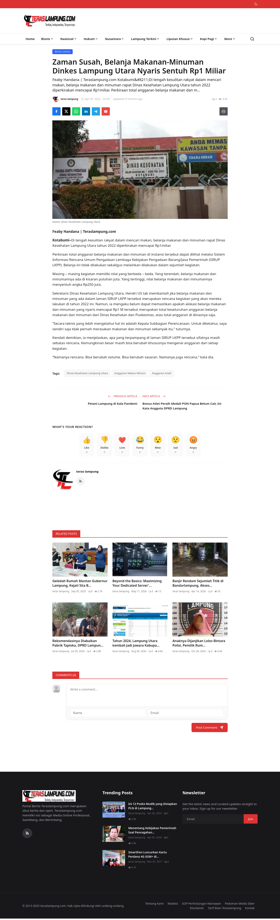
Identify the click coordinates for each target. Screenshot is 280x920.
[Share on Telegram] (96, 111)
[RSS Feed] (80, 483)
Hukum (91, 39)
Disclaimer (197, 909)
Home (30, 39)
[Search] (252, 39)
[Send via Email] (106, 111)
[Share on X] (66, 111)
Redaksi (173, 905)
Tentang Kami (154, 905)
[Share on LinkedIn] (86, 111)
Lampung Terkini (145, 39)
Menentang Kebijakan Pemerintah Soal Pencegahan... (152, 831)
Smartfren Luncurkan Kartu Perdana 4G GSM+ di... (147, 855)
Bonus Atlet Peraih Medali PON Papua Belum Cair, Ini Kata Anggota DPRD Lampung (181, 405)
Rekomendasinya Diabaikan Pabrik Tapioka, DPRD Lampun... (77, 644)
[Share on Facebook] (56, 111)
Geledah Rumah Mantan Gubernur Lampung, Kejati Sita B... (79, 584)
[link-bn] (140, 509)
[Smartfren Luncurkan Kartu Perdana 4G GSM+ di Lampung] (113, 859)
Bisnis (47, 39)
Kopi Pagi (209, 39)
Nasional (68, 39)
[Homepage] (50, 20)
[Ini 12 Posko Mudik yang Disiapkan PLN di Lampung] (113, 811)
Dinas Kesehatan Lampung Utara (87, 373)
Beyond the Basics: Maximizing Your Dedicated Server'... (137, 584)
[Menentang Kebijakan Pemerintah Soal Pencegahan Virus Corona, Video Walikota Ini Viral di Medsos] (113, 835)
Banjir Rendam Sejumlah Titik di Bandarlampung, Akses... (197, 584)
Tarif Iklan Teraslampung (224, 909)
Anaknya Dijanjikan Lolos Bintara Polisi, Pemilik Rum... (198, 644)
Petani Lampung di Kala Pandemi (112, 403)
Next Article (154, 396)
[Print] (223, 111)
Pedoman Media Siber (240, 905)
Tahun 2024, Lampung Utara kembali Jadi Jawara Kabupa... (136, 644)
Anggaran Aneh (161, 373)
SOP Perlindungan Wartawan (201, 905)
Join (250, 820)
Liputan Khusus (179, 39)
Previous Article (122, 396)
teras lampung (87, 473)
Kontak (250, 909)
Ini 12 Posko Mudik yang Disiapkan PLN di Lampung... (152, 807)
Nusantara (114, 39)
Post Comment (209, 729)
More (230, 39)
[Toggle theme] (256, 4)
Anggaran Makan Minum (130, 373)
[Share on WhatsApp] (76, 111)
